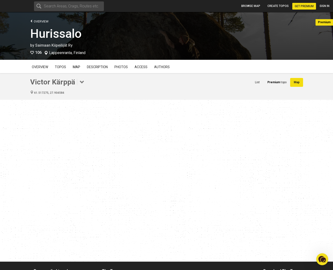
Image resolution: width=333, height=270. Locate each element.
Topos (60, 67)
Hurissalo (56, 34)
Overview (39, 21)
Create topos (278, 6)
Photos (121, 67)
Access (141, 67)
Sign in (324, 6)
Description (97, 67)
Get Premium (304, 6)
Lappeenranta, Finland (67, 53)
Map (76, 67)
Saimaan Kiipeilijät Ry (54, 45)
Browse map (250, 6)
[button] (322, 259)
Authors (162, 67)
